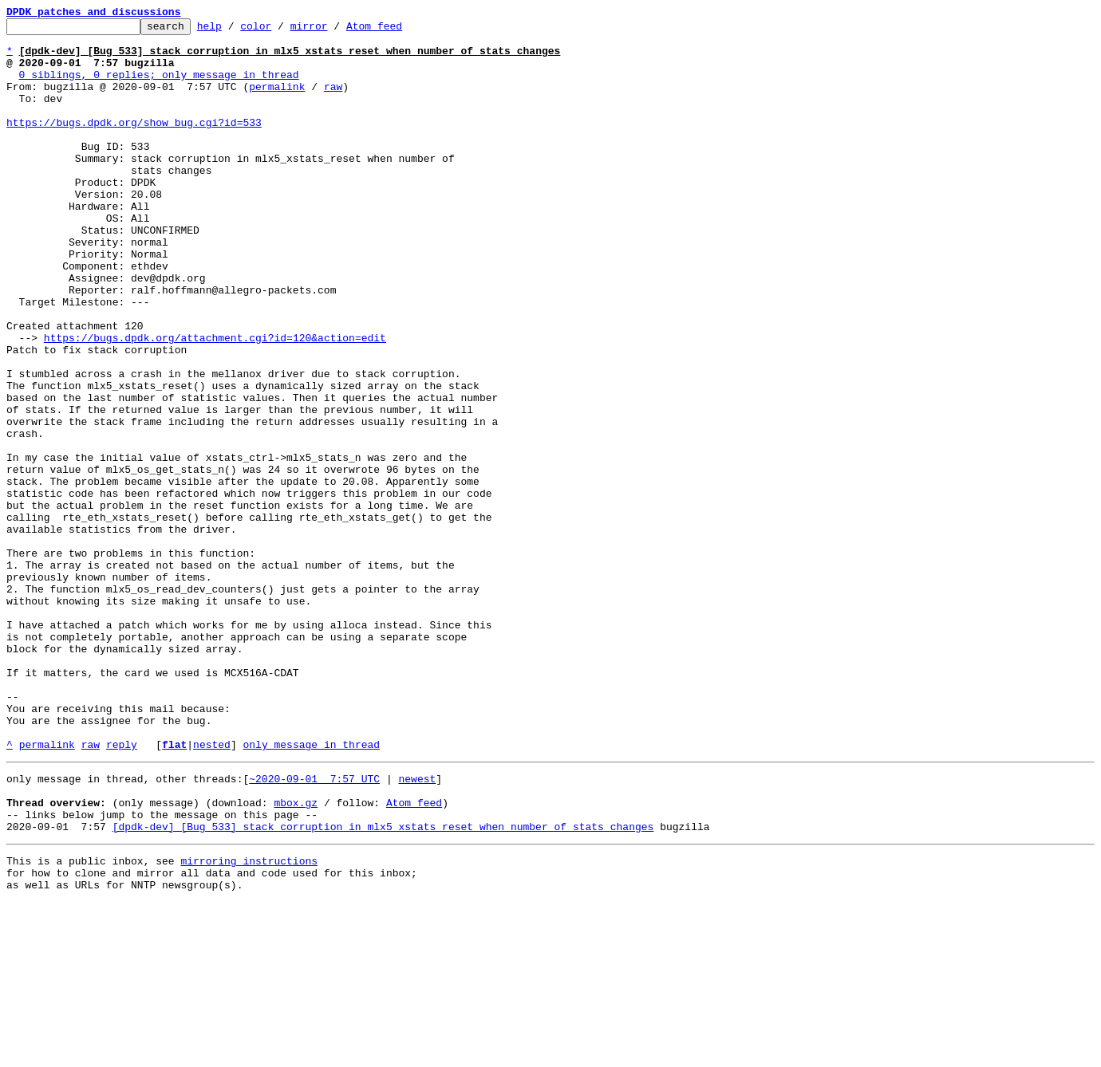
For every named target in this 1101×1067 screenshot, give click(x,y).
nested (212, 890)
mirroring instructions (249, 1021)
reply (121, 890)
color (280, 30)
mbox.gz (296, 955)
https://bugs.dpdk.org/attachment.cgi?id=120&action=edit (215, 402)
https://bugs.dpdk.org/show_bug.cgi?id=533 (134, 143)
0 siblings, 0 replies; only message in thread (159, 86)
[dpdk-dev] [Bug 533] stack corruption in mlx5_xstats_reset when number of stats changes (383, 984)
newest (417, 926)
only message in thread (311, 890)
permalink (277, 100)
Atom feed (399, 30)
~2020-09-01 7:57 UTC (314, 926)
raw (333, 100)
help (234, 30)
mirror (334, 30)
